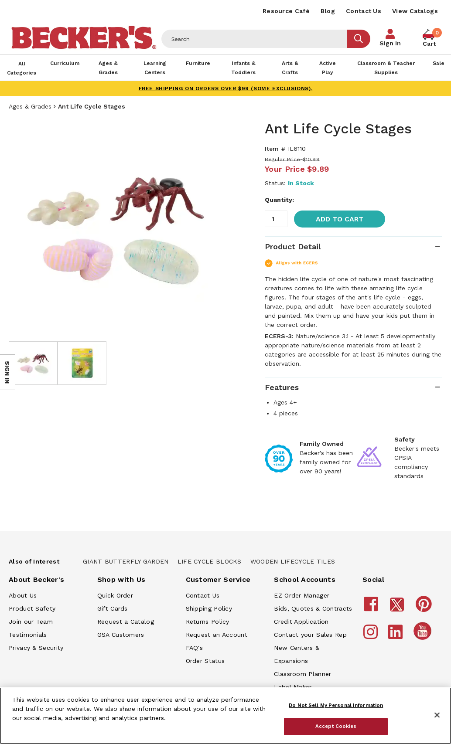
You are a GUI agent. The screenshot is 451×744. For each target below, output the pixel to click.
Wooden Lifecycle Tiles (292, 561)
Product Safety (32, 608)
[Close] (437, 715)
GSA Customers (120, 634)
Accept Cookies (336, 726)
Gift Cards (112, 608)
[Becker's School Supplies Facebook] (372, 608)
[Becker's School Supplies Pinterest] (425, 608)
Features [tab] (282, 387)
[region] (225, 715)
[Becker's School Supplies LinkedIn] (396, 635)
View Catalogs (415, 10)
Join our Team (31, 621)
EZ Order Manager (301, 595)
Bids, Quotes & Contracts (313, 608)
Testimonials (28, 634)
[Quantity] (276, 219)
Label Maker (292, 686)
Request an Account (216, 634)
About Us (23, 595)
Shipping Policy (209, 608)
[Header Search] (254, 39)
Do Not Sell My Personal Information (336, 705)
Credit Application (301, 621)
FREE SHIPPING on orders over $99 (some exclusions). (226, 88)
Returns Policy (207, 621)
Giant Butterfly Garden (126, 561)
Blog (328, 10)
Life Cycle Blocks (210, 561)
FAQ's (194, 647)
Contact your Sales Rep (310, 634)
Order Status (205, 660)
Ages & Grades (30, 106)
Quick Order (115, 595)
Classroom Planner (302, 673)
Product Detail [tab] (293, 246)
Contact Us (363, 10)
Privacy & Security (36, 647)
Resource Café (286, 10)
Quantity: (279, 199)
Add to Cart (339, 219)
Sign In (390, 43)
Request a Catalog (125, 621)
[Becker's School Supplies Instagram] (371, 635)
